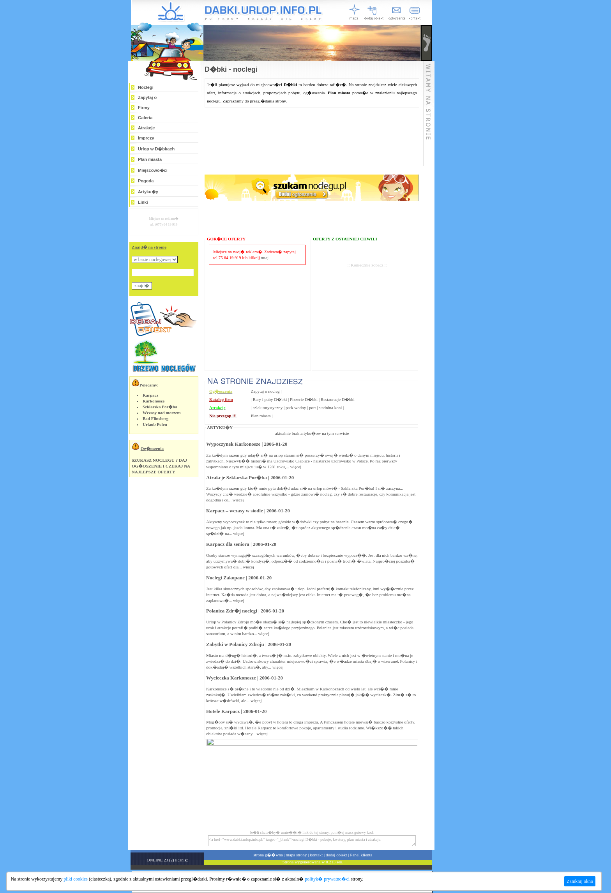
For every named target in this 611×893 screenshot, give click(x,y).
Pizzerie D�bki (304, 399)
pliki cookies (76, 879)
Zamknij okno (580, 881)
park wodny (296, 407)
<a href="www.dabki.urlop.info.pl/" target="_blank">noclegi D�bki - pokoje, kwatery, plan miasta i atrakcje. (312, 840)
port (312, 407)
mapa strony (296, 854)
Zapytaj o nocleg (265, 391)
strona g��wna (268, 854)
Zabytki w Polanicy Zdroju (235, 644)
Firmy (144, 107)
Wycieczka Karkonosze (231, 678)
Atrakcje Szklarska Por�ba (236, 477)
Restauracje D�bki (338, 399)
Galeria (145, 117)
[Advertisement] (367, 307)
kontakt (316, 854)
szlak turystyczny (268, 407)
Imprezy (146, 138)
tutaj (265, 257)
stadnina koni (330, 407)
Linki (143, 202)
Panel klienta (361, 854)
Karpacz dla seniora (227, 544)
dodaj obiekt (336, 854)
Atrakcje (146, 127)
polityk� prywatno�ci (327, 879)
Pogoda (146, 180)
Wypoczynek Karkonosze (233, 444)
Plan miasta (150, 159)
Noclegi (146, 87)
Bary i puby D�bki (270, 399)
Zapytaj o (147, 97)
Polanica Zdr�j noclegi (231, 611)
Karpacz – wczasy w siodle (234, 511)
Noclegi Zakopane (225, 578)
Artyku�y (148, 191)
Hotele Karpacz (223, 711)
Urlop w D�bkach (156, 148)
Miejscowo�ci (153, 170)
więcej (296, 466)
